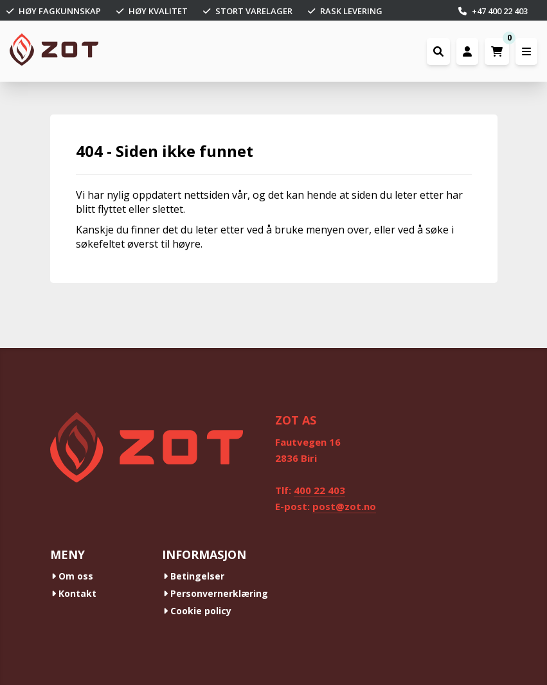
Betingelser (193, 576)
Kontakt (73, 593)
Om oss (72, 576)
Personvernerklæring (215, 593)
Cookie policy (197, 611)
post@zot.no (344, 506)
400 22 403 (319, 490)
